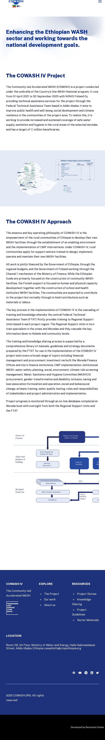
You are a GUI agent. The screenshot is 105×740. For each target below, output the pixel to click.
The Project (51, 594)
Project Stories (86, 594)
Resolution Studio (95, 727)
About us (49, 605)
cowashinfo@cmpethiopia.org (62, 648)
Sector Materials (88, 620)
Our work (50, 599)
